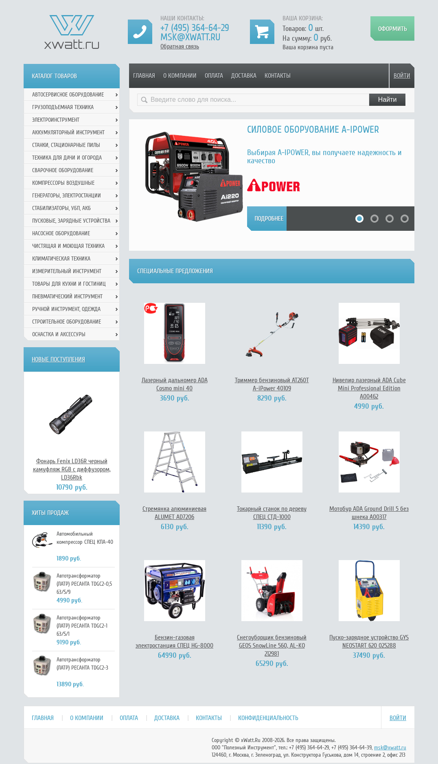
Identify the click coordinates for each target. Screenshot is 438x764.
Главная (144, 76)
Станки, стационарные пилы (66, 145)
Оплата (214, 76)
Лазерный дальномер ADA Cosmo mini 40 (175, 384)
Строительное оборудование (66, 321)
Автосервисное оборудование (68, 94)
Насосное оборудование (61, 233)
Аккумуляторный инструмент (68, 132)
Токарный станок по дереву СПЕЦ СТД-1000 (272, 513)
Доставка (243, 76)
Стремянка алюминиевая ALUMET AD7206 (174, 513)
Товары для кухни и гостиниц (69, 283)
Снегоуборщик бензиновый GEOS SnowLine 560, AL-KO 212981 (272, 645)
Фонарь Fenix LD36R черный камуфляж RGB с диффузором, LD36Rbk (72, 469)
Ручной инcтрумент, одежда (66, 309)
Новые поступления (58, 359)
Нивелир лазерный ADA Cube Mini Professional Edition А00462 (369, 388)
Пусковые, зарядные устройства (71, 220)
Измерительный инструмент (66, 271)
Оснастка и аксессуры (58, 334)
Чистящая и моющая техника (68, 246)
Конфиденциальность (268, 718)
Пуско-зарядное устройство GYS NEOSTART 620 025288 (369, 641)
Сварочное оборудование (62, 170)
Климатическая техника (61, 258)
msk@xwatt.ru (190, 37)
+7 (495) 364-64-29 (194, 28)
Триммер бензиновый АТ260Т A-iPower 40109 (272, 384)
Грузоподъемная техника (63, 107)
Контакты (278, 76)
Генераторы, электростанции (66, 195)
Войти (402, 76)
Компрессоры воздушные (63, 183)
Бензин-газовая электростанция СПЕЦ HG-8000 (174, 641)
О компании (180, 76)
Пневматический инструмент (67, 296)
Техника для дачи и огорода (67, 157)
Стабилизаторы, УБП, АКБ (61, 208)
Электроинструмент (55, 119)
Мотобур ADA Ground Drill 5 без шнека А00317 (369, 513)
